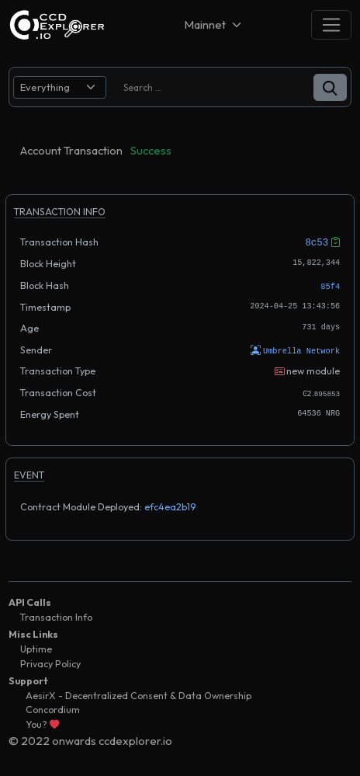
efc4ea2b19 (170, 504)
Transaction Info (56, 615)
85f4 (330, 285)
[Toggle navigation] (331, 24)
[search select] (59, 87)
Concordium (53, 708)
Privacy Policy (50, 661)
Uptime (36, 647)
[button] (330, 87)
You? (42, 722)
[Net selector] (214, 24)
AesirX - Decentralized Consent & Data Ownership (138, 693)
